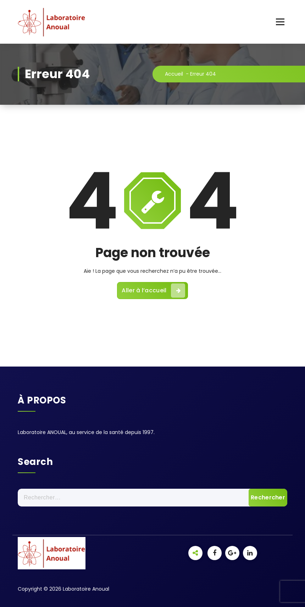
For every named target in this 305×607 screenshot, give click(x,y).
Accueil (174, 73)
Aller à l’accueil (153, 290)
